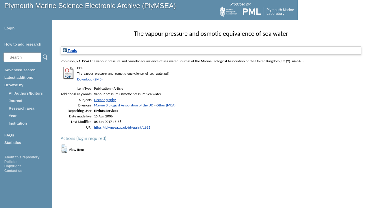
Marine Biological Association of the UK (123, 105)
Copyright (12, 166)
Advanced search (20, 70)
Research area (21, 108)
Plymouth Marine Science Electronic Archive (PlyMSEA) (90, 6)
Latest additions (18, 77)
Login (9, 28)
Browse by (13, 85)
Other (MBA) (165, 105)
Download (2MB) (90, 79)
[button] (64, 149)
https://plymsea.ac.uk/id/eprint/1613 (122, 127)
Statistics (12, 142)
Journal (15, 101)
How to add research (22, 44)
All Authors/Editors (26, 93)
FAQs (9, 135)
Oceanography (105, 100)
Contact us (13, 171)
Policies (10, 162)
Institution (18, 123)
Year (12, 116)
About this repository (21, 157)
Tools (70, 50)
